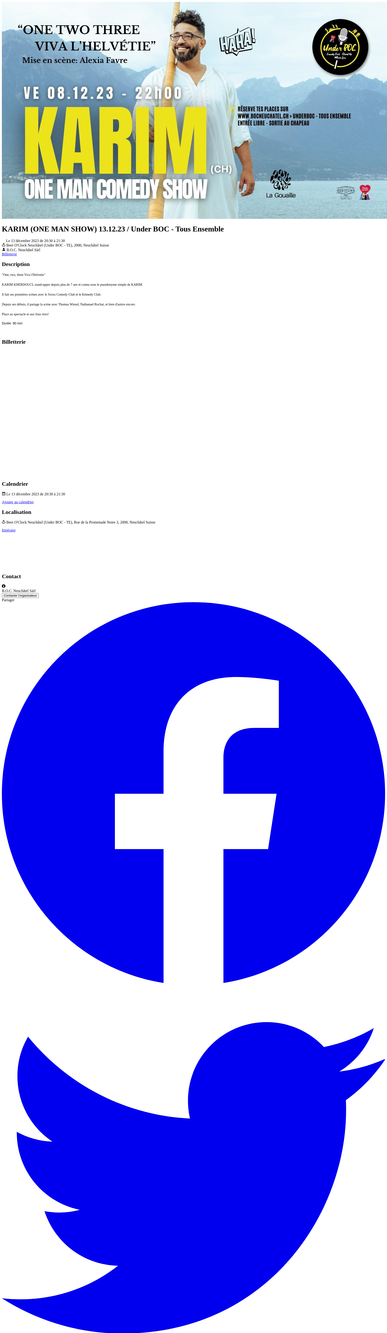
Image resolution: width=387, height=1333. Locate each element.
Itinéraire (9, 530)
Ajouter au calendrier (18, 502)
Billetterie (9, 254)
